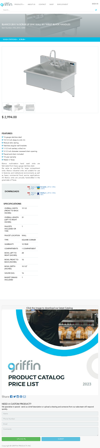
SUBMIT (61, 439)
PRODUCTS (19, 4)
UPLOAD (21, 439)
